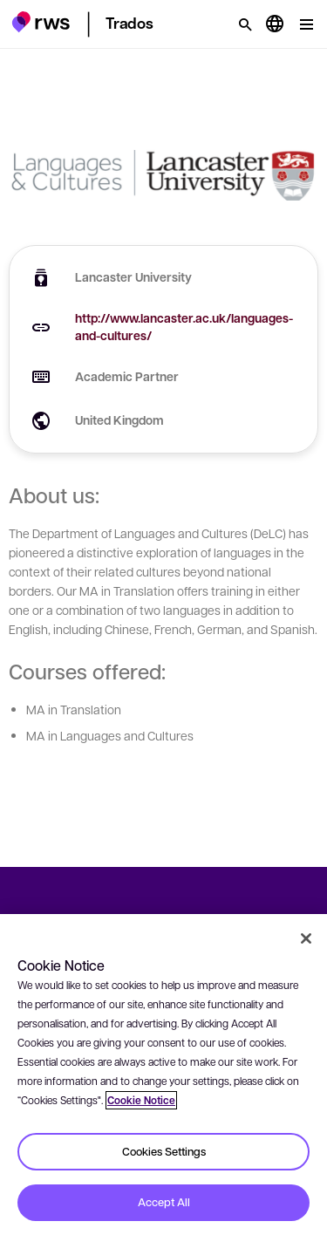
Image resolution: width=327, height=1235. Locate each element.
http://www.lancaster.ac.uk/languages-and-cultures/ (184, 327)
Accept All (164, 1202)
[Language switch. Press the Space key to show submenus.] (274, 24)
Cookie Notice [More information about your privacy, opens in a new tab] (141, 1100)
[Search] (245, 24)
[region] (163, 1074)
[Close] (306, 938)
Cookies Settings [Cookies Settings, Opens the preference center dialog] (164, 1151)
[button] (40, 22)
